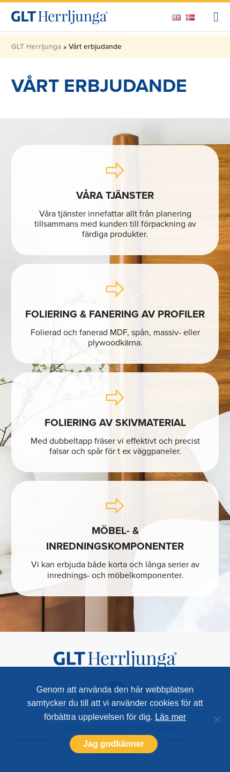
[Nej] (216, 719)
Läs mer (170, 717)
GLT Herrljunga (36, 46)
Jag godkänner (113, 743)
